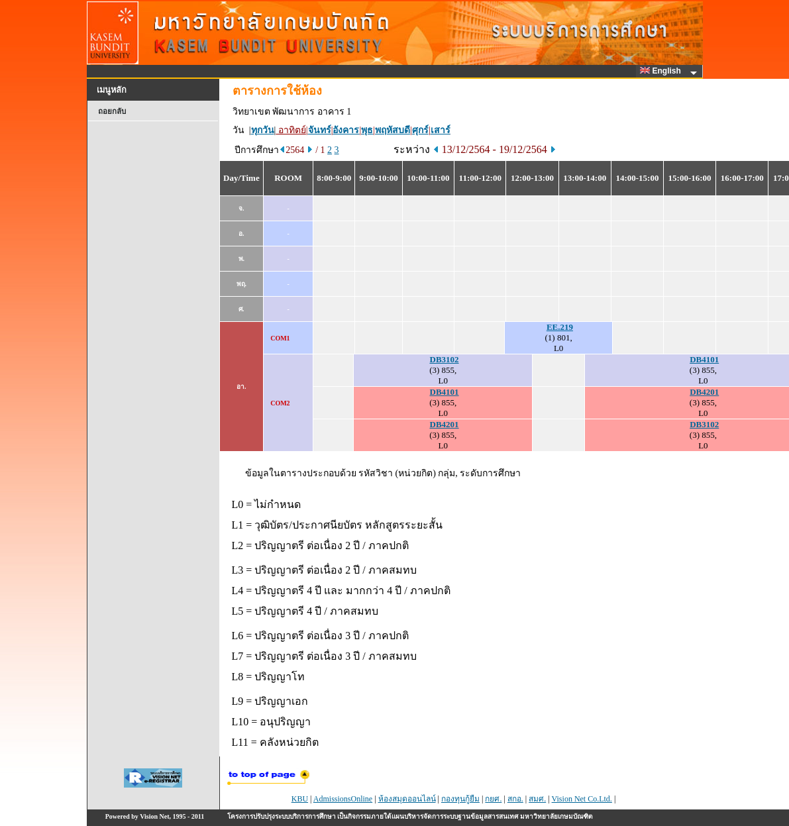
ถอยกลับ (112, 111)
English (662, 71)
